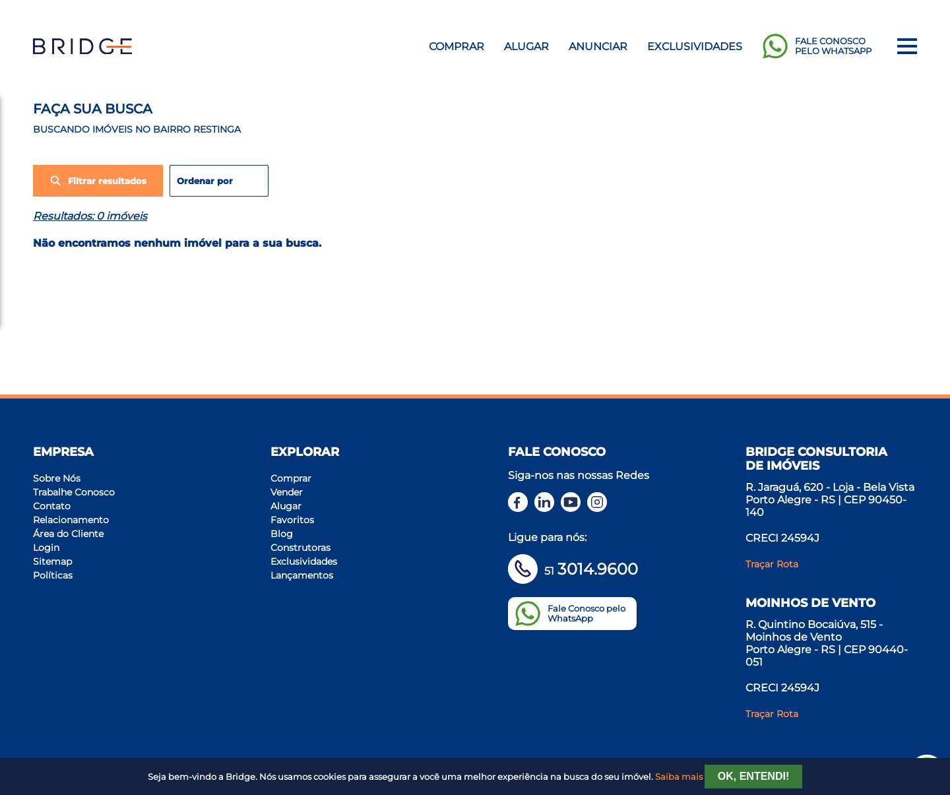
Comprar (456, 46)
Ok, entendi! (753, 776)
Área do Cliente (68, 534)
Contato (52, 506)
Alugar (526, 46)
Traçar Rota (771, 564)
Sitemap (52, 561)
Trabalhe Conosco (74, 492)
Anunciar (598, 46)
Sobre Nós (56, 478)
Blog (281, 534)
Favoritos (292, 520)
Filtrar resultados (97, 181)
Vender (286, 492)
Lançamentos (301, 575)
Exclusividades (694, 46)
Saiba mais (679, 777)
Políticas (53, 575)
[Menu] (907, 46)
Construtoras (300, 548)
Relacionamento (71, 520)
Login (46, 548)
